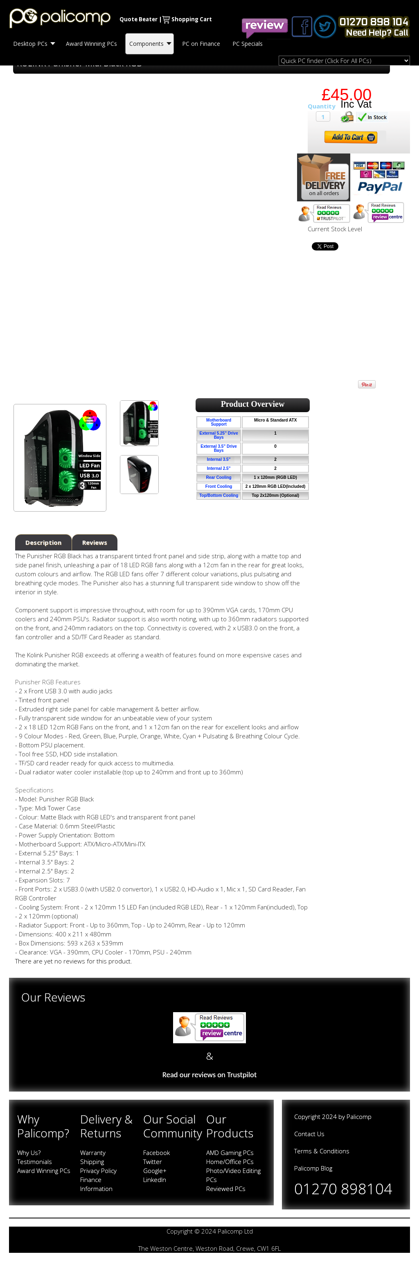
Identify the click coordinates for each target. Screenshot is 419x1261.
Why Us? (29, 1152)
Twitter (152, 1161)
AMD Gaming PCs (230, 1152)
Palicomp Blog (313, 1168)
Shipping (92, 1161)
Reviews (94, 542)
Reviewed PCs (226, 1188)
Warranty (93, 1152)
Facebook (156, 1152)
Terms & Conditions (321, 1151)
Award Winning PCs (43, 1170)
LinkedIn (154, 1179)
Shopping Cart (191, 19)
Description (43, 542)
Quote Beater (138, 19)
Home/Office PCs (230, 1161)
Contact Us (309, 1134)
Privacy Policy (98, 1170)
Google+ (155, 1170)
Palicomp (359, 1116)
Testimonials (34, 1161)
